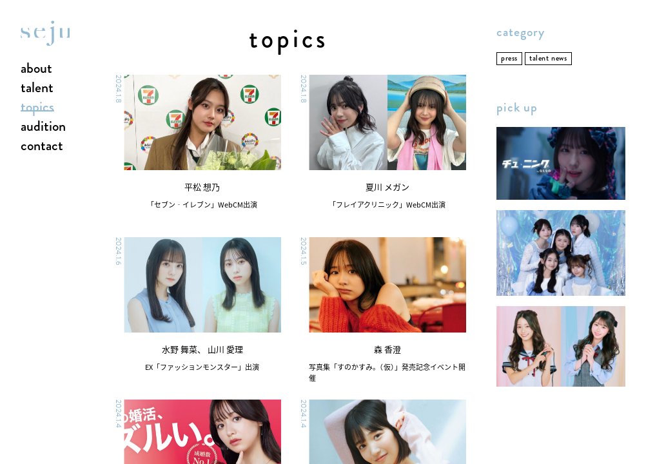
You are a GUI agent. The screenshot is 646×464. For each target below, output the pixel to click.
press (509, 58)
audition (43, 127)
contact (42, 146)
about (36, 69)
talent (37, 88)
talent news (548, 58)
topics (37, 107)
